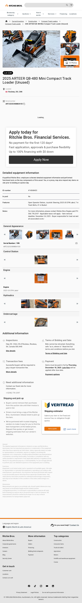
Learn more (69, 429)
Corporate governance (9, 544)
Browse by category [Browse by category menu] (12, 14)
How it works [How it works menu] (39, 14)
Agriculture (57, 551)
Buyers (30, 540)
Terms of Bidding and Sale (56, 353)
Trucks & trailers (59, 548)
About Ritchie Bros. (8, 540)
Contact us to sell (8, 578)
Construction (58, 540)
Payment (31, 555)
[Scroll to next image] (77, 234)
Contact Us (74, 525)
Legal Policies (35, 592)
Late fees (66, 367)
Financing (63, 14)
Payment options (52, 374)
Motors (56, 555)
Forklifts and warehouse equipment (64, 558)
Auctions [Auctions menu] (27, 14)
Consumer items (59, 544)
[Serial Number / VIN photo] (76, 243)
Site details (10, 351)
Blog (4, 555)
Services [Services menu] (52, 14)
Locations (73, 14)
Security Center (7, 558)
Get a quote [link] (52, 429)
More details (11, 372)
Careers (5, 551)
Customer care (7, 570)
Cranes (56, 562)
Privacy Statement (21, 592)
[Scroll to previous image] (4, 234)
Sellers (30, 544)
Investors (5, 548)
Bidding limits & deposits (35, 551)
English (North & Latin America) (18, 527)
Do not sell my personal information (53, 592)
